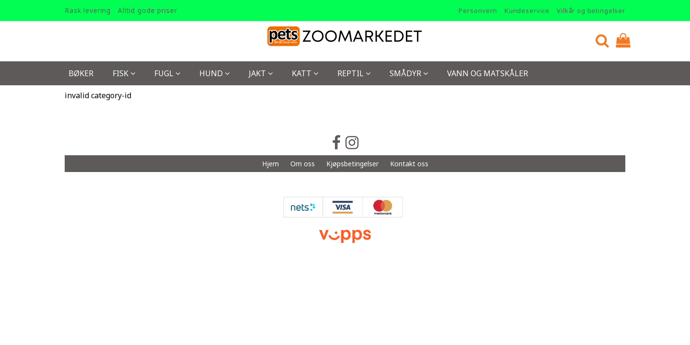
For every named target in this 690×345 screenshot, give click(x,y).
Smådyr (409, 73)
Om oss (302, 163)
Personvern (478, 10)
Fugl (167, 73)
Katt (305, 73)
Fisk (124, 73)
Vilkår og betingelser (591, 10)
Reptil (353, 73)
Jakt (261, 73)
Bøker (81, 73)
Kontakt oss (409, 163)
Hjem (270, 163)
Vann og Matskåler (487, 73)
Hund (214, 73)
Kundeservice (527, 10)
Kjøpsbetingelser (352, 163)
